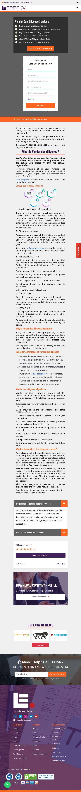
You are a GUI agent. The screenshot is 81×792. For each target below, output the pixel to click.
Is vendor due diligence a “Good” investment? (33, 503)
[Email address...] (31, 674)
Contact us (78, 250)
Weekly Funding (19, 745)
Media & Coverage (39, 754)
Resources (36, 741)
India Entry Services (59, 756)
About (15, 733)
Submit (40, 105)
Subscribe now (57, 674)
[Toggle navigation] (77, 2)
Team (35, 733)
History (35, 728)
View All (40, 645)
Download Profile (40, 597)
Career (35, 745)
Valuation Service (58, 728)
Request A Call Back (41, 555)
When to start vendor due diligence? (30, 532)
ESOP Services (57, 752)
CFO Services (56, 744)
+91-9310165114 (26, 2)
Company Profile (39, 737)
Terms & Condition (20, 758)
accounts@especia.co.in (11, 2)
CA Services (56, 748)
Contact (16, 741)
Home (16, 119)
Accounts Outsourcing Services (56, 736)
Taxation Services (58, 761)
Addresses (36, 750)
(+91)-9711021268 (27, 667)
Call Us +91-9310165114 (40, 48)
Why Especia (18, 754)
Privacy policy (18, 750)
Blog (15, 737)
